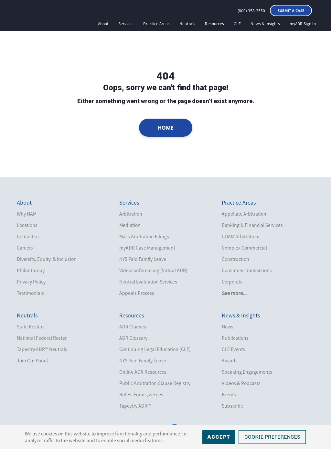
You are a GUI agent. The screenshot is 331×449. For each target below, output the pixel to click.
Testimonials (30, 293)
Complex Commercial (244, 247)
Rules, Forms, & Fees (141, 394)
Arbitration (130, 213)
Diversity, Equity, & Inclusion (47, 259)
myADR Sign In (303, 24)
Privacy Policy (31, 281)
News (227, 326)
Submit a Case (291, 10)
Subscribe (232, 405)
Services (125, 24)
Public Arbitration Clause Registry (154, 383)
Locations (27, 225)
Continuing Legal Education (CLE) (155, 349)
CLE (237, 24)
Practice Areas (156, 24)
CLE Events (233, 349)
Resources (214, 24)
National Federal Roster (42, 338)
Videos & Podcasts (241, 383)
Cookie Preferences (272, 437)
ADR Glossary (133, 338)
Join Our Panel (32, 360)
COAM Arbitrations (241, 236)
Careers (25, 247)
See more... (234, 293)
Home (166, 127)
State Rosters (31, 326)
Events (229, 394)
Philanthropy (31, 270)
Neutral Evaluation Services (148, 281)
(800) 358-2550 (251, 11)
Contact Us (28, 236)
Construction (235, 259)
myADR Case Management (147, 247)
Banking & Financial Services (252, 225)
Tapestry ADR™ (135, 405)
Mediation (130, 225)
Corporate (232, 281)
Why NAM (27, 213)
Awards (230, 360)
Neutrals (187, 24)
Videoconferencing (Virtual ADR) (153, 270)
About (103, 24)
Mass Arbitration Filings (144, 236)
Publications (235, 338)
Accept (219, 437)
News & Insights (265, 24)
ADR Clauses (132, 326)
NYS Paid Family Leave (142, 259)
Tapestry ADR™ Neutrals (42, 349)
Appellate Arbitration (244, 213)
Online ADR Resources (142, 372)
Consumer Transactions (247, 270)
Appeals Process (136, 293)
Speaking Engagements (247, 372)
